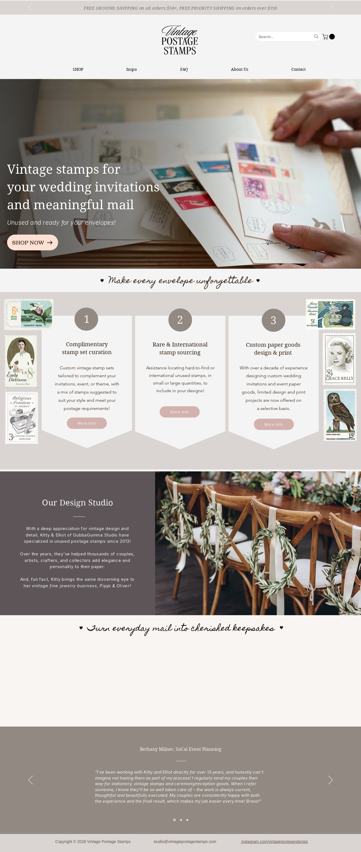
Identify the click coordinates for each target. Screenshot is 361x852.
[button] (329, 36)
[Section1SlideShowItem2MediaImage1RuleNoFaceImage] (181, 820)
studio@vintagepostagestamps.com (185, 841)
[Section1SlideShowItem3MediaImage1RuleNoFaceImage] (187, 820)
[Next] (331, 7)
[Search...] (279, 37)
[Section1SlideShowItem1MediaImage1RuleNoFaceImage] (174, 820)
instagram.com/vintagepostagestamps (274, 841)
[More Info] (87, 423)
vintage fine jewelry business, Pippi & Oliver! (81, 585)
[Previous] (29, 7)
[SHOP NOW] (32, 242)
